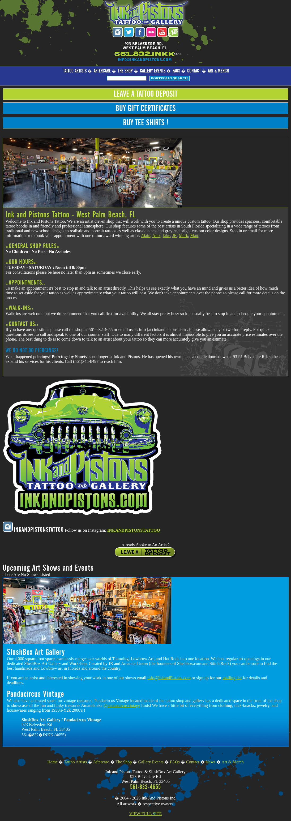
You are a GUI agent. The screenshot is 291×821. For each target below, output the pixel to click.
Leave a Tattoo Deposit (145, 94)
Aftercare (102, 71)
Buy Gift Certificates (145, 108)
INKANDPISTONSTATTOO (133, 530)
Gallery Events (152, 71)
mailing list (232, 678)
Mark (183, 235)
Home (52, 762)
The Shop (125, 71)
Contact (194, 71)
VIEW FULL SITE (145, 813)
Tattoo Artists (75, 71)
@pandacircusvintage (121, 705)
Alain (146, 235)
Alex (156, 235)
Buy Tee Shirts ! (145, 122)
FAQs (176, 71)
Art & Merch (218, 71)
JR (174, 235)
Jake (166, 235)
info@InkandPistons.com (169, 678)
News (210, 762)
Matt (194, 235)
